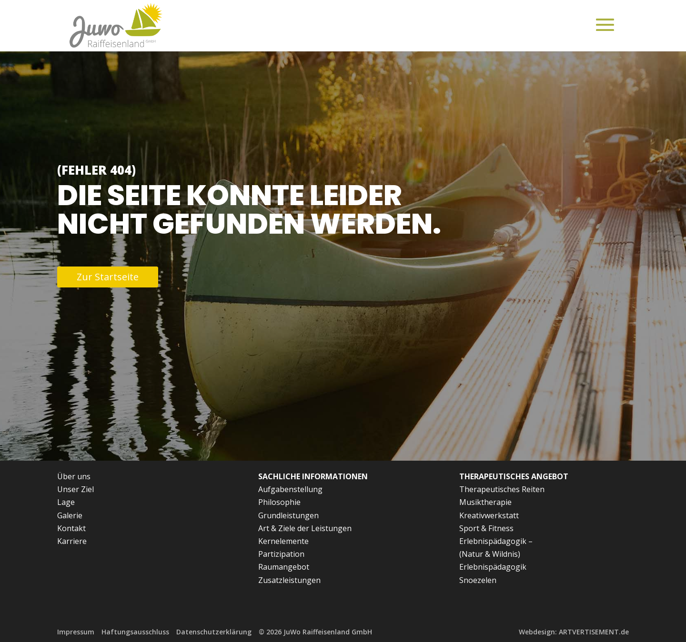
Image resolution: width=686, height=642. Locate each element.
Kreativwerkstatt (489, 515)
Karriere (72, 541)
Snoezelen (477, 580)
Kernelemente (283, 541)
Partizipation (281, 554)
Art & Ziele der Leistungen (305, 528)
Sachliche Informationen (313, 476)
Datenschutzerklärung (214, 631)
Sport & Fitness (486, 528)
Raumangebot (283, 567)
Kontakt (71, 528)
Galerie (69, 515)
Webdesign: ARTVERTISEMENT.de (574, 631)
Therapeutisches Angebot (513, 476)
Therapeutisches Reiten (502, 489)
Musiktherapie (485, 502)
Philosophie (279, 502)
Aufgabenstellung (290, 489)
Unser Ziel (75, 489)
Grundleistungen (288, 515)
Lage (66, 502)
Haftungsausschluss (135, 631)
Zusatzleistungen (289, 580)
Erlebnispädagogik (492, 567)
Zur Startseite (108, 276)
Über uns (74, 476)
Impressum (75, 631)
